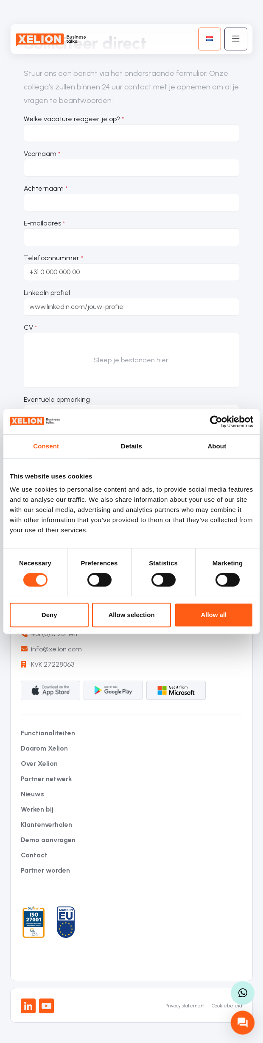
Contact (34, 855)
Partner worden (45, 870)
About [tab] (216, 446)
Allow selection (131, 614)
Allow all (214, 614)
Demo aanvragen (48, 840)
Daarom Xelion (44, 748)
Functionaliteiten (48, 733)
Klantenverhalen (46, 824)
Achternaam (44, 188)
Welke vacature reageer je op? (72, 119)
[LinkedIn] (28, 1005)
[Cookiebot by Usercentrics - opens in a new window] (216, 421)
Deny (49, 614)
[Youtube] (46, 1005)
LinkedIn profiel (47, 293)
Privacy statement (185, 1006)
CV (28, 327)
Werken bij (37, 809)
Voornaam (40, 154)
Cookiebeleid (227, 1006)
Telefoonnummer (51, 258)
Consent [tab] (46, 446)
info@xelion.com (51, 649)
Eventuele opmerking (57, 399)
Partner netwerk (46, 779)
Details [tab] (131, 446)
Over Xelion (39, 763)
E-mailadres (42, 223)
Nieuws (32, 794)
